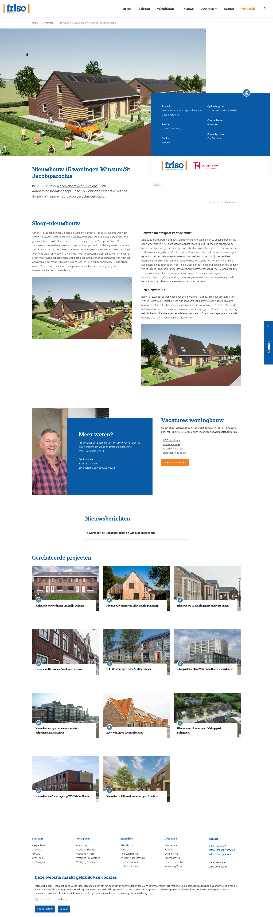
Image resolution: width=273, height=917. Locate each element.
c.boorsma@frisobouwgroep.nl (98, 467)
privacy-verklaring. (138, 893)
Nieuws (36, 853)
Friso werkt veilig (174, 862)
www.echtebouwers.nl (225, 431)
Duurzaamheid (173, 857)
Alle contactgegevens (220, 854)
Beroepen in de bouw (174, 452)
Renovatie (125, 849)
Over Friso (37, 857)
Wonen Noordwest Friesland (78, 186)
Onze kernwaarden (173, 448)
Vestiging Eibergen (86, 849)
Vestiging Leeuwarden (88, 857)
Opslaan (64, 909)
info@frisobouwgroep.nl (222, 849)
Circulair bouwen (129, 862)
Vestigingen (38, 862)
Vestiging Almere (85, 853)
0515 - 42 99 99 (89, 463)
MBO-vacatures (171, 444)
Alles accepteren (45, 909)
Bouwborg (82, 845)
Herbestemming (129, 853)
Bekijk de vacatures (175, 462)
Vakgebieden (39, 845)
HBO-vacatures (171, 440)
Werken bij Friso (173, 866)
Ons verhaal (171, 845)
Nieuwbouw (126, 845)
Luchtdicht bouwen (130, 866)
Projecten (37, 849)
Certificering (171, 853)
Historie (169, 849)
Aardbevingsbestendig (132, 857)
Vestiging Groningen (87, 862)
